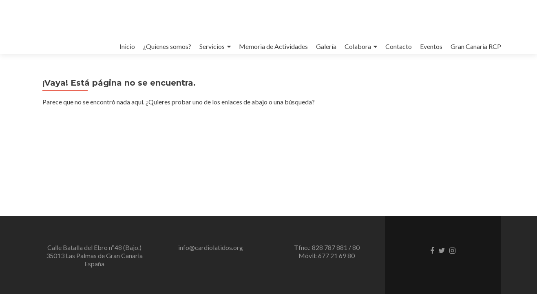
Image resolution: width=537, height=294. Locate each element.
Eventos (431, 46)
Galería (326, 46)
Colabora (358, 46)
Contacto (398, 46)
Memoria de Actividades (273, 46)
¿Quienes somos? (167, 46)
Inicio (127, 46)
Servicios (212, 46)
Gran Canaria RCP (476, 46)
